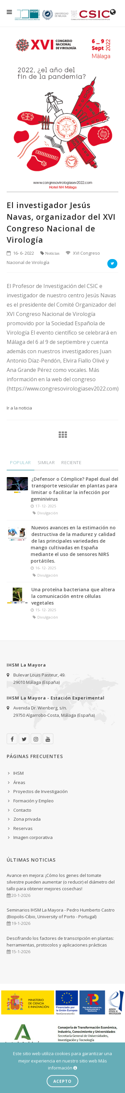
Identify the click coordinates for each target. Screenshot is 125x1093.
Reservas (23, 828)
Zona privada (27, 819)
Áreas (19, 782)
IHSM (18, 773)
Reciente (71, 462)
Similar (46, 462)
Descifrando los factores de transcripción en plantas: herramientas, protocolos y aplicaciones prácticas (60, 941)
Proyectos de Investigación (40, 791)
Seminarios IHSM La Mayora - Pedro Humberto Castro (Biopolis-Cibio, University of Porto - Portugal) (61, 913)
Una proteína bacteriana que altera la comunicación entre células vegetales (73, 596)
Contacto (22, 810)
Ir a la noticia (19, 408)
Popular (20, 462)
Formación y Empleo (33, 801)
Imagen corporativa (33, 837)
